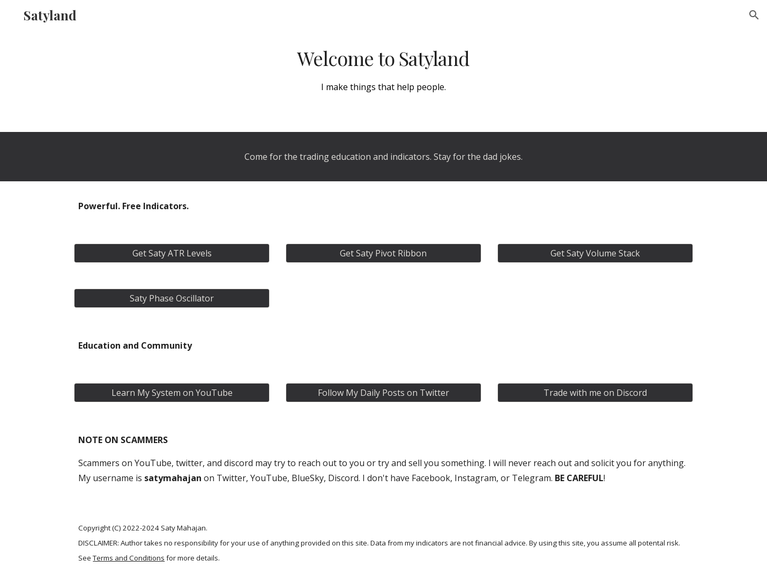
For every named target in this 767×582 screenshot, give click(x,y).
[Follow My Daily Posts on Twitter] (383, 392)
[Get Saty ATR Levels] (172, 253)
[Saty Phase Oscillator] (172, 298)
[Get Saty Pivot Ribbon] (383, 253)
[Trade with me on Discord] (595, 392)
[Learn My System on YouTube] (172, 392)
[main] (383, 69)
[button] (754, 15)
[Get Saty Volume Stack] (595, 253)
